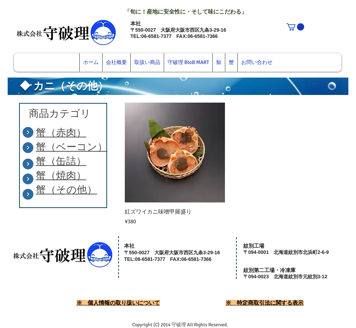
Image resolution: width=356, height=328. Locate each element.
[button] (295, 27)
